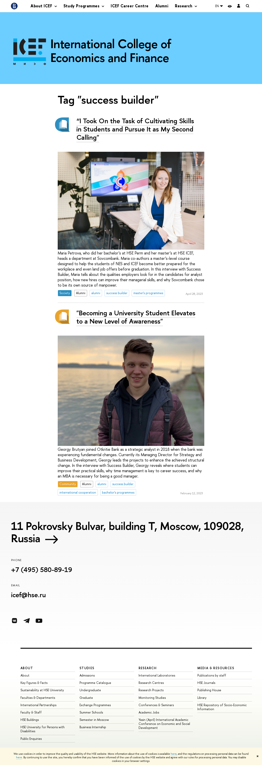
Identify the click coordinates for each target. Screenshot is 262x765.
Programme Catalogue (95, 683)
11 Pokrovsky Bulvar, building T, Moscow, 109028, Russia (127, 532)
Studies (87, 668)
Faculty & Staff (31, 712)
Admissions (87, 675)
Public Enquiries (31, 738)
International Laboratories (157, 675)
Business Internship (93, 727)
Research (148, 668)
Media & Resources (215, 668)
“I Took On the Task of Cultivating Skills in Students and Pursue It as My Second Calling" (135, 129)
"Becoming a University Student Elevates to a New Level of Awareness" (135, 317)
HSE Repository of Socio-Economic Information (222, 707)
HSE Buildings (29, 720)
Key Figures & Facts (33, 683)
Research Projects (151, 690)
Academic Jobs (149, 712)
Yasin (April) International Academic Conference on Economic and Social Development (164, 724)
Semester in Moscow (94, 720)
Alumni (161, 6)
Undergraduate (90, 690)
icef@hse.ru (28, 594)
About (26, 668)
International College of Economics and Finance (110, 50)
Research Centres (151, 683)
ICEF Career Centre (130, 6)
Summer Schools (91, 712)
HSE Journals (206, 683)
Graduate (86, 697)
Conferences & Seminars (156, 705)
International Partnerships (38, 705)
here (174, 754)
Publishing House (209, 690)
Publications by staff (211, 675)
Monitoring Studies (152, 697)
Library (202, 697)
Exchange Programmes (95, 705)
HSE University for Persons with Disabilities (42, 729)
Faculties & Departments (37, 697)
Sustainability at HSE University (42, 690)
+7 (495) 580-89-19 (41, 569)
